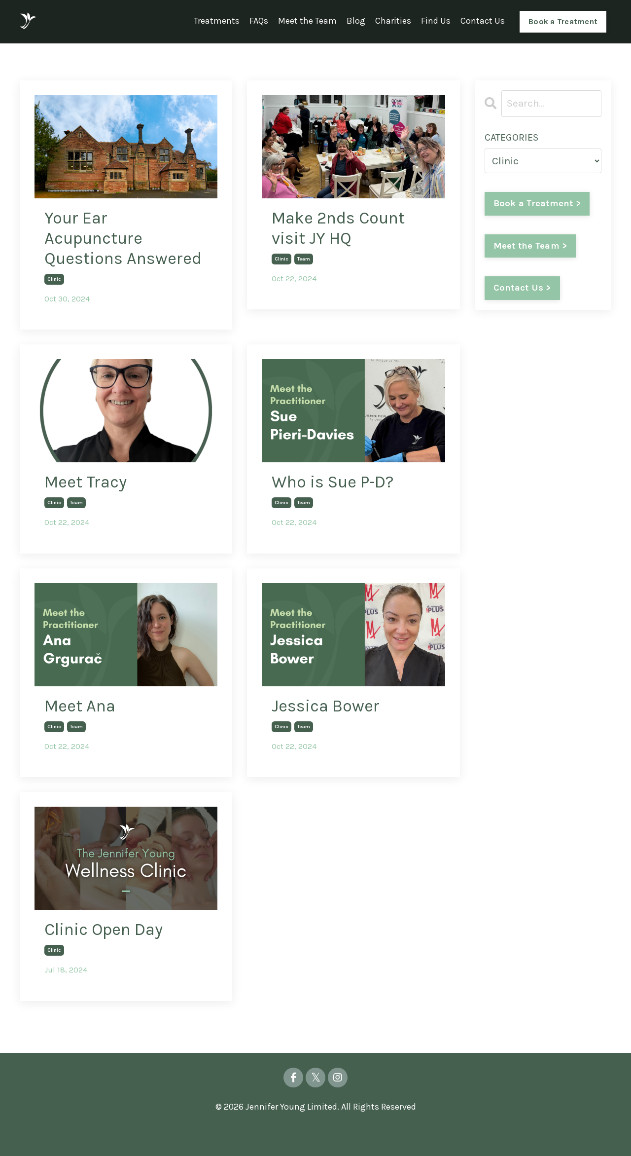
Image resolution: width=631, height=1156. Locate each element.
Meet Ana (82, 731)
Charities (393, 21)
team (303, 260)
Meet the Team (307, 21)
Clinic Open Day (109, 956)
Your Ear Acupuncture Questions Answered (97, 250)
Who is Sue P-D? (337, 506)
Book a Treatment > (537, 203)
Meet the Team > (530, 246)
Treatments (217, 21)
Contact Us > (522, 288)
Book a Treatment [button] (562, 21)
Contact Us (482, 21)
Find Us (436, 21)
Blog (356, 21)
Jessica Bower (329, 731)
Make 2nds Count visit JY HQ (343, 229)
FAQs (258, 21)
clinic (54, 303)
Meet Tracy (88, 506)
